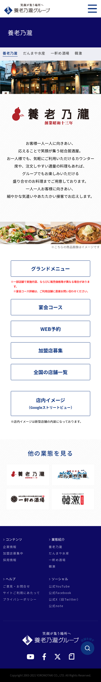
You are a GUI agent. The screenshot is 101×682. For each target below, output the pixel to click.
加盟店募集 (50, 350)
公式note (56, 605)
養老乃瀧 (10, 53)
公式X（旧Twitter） (64, 599)
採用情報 (10, 559)
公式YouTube (59, 586)
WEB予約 (50, 328)
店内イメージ (50, 403)
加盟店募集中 (13, 553)
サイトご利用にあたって (21, 592)
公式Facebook (60, 592)
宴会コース (51, 307)
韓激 (78, 53)
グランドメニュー (50, 268)
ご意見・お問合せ (16, 586)
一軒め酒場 (60, 53)
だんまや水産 (34, 53)
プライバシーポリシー (20, 599)
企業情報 (10, 546)
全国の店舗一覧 (51, 372)
